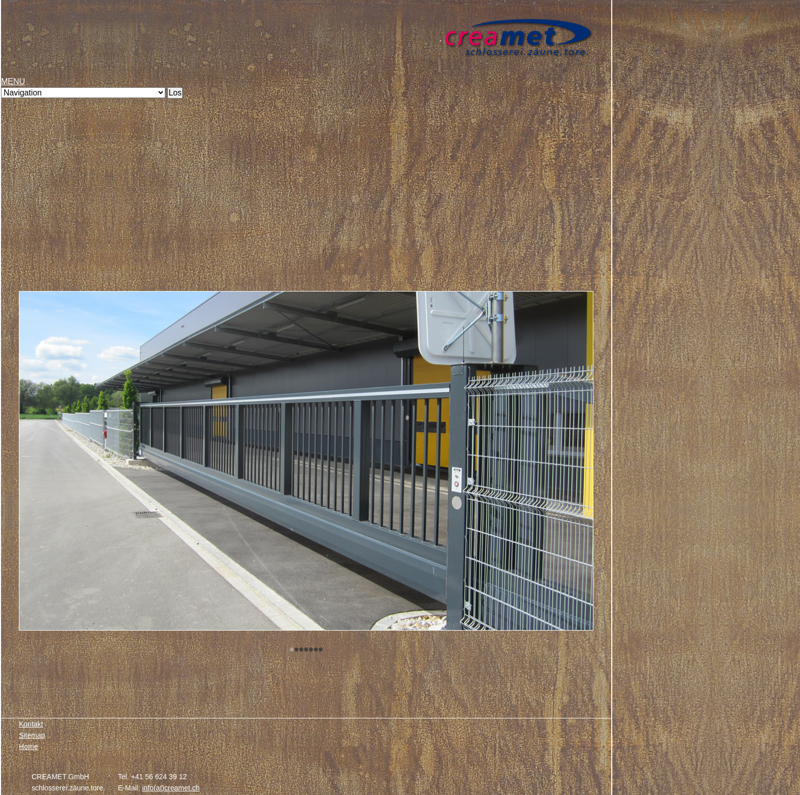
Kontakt (31, 724)
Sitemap (32, 735)
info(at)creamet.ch (170, 788)
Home (28, 746)
